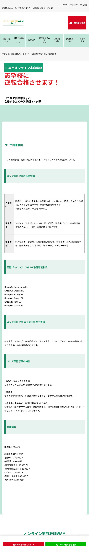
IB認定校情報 (36, 53)
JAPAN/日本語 (68, 4)
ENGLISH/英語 (81, 4)
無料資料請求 (79, 23)
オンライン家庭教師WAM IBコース (16, 53)
